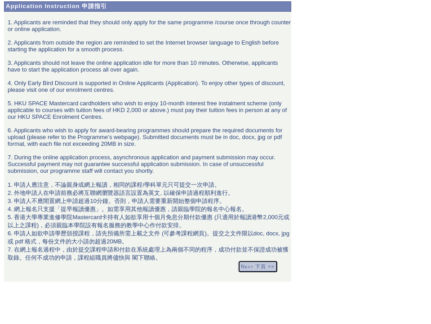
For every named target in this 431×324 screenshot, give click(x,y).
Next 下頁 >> (257, 266)
